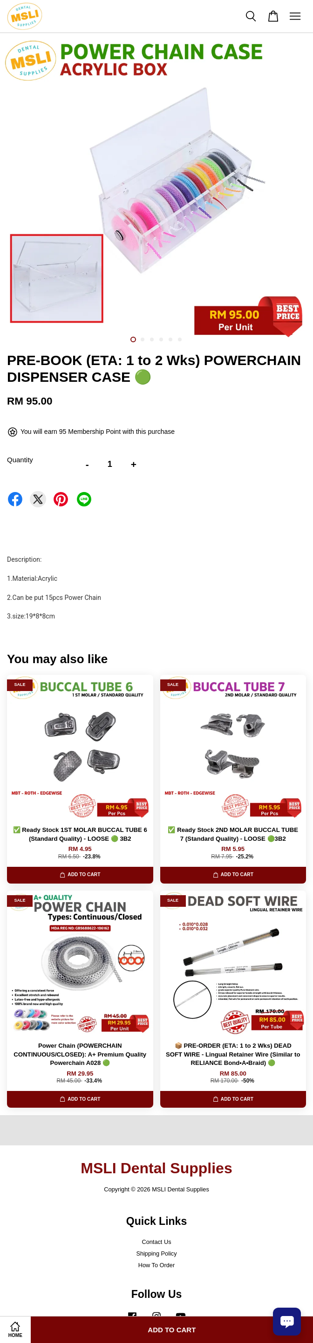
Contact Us (156, 1241)
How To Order (156, 1265)
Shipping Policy (156, 1253)
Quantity (20, 460)
